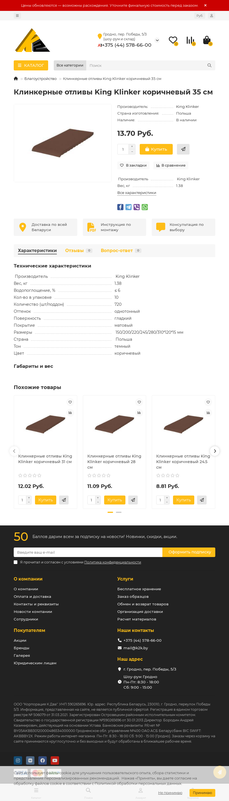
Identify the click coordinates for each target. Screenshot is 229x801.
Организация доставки (140, 611)
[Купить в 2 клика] (183, 149)
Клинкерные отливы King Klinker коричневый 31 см (45, 459)
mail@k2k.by (135, 648)
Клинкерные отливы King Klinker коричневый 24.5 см (183, 462)
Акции (20, 640)
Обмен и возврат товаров (143, 604)
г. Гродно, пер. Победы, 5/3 (149, 669)
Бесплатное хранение (139, 589)
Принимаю (202, 793)
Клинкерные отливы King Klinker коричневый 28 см (114, 462)
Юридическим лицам (35, 663)
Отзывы (78, 250)
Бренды (21, 648)
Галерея (22, 655)
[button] (14, 451)
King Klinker (187, 106)
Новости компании (33, 611)
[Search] (150, 65)
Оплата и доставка (32, 596)
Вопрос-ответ (121, 250)
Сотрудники (26, 619)
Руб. (200, 16)
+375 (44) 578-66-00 (126, 45)
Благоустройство (40, 78)
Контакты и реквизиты (36, 604)
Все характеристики (136, 192)
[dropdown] (17, 16)
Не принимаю (170, 793)
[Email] (88, 552)
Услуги (125, 579)
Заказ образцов (133, 596)
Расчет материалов (136, 619)
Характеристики (37, 250)
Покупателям (29, 630)
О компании (28, 579)
